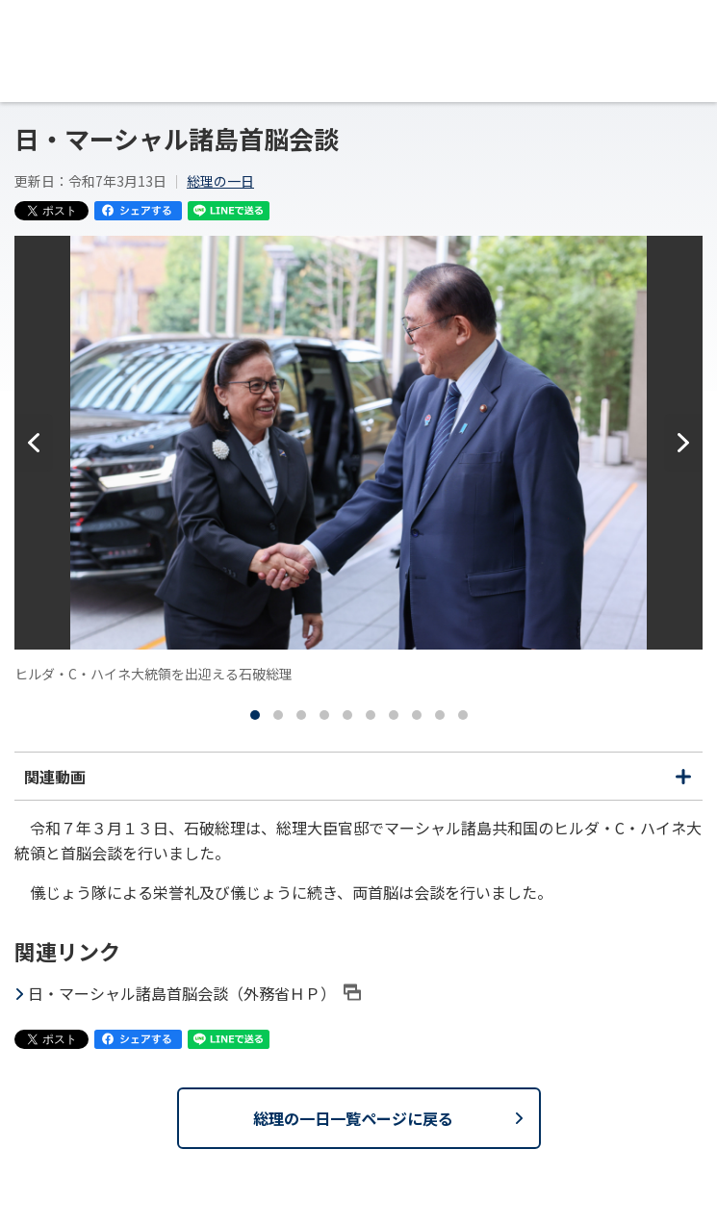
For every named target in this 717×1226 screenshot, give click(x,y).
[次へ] (683, 443)
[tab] (255, 715)
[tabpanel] (358, 459)
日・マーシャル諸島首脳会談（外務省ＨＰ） (194, 993)
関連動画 (358, 782)
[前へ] (33, 443)
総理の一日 (220, 181)
